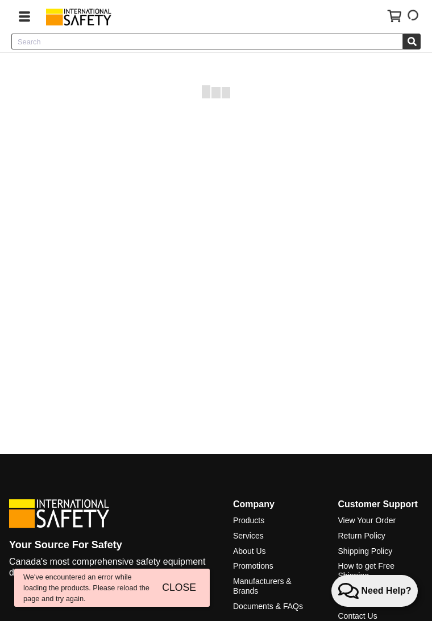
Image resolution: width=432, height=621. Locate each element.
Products (248, 520)
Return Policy (361, 535)
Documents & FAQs (268, 606)
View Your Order (367, 520)
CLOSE (179, 587)
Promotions (253, 565)
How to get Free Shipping (366, 570)
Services (248, 535)
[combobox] (207, 41)
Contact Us (357, 615)
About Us (249, 551)
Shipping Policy (365, 551)
